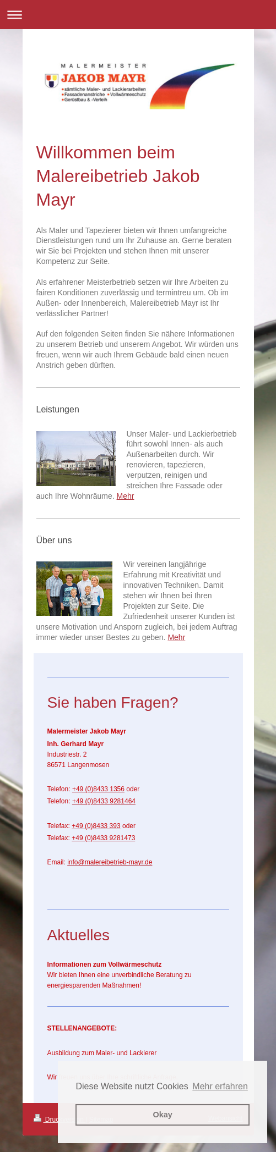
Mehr (125, 496)
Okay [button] (162, 1114)
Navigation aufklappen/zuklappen (138, 14)
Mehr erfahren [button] (220, 1086)
